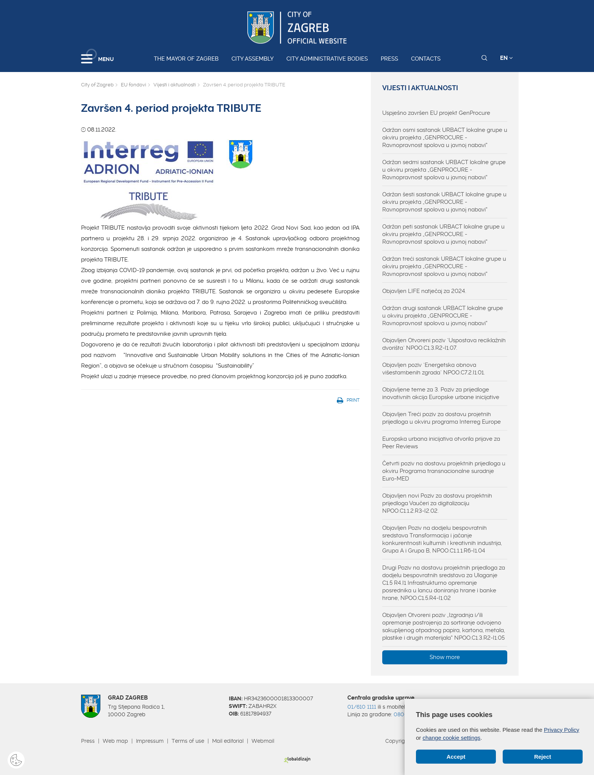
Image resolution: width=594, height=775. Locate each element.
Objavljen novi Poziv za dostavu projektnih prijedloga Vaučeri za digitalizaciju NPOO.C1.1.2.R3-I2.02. (437, 503)
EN (506, 58)
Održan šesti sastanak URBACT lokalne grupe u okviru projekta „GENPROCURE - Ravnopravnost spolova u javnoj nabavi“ (444, 202)
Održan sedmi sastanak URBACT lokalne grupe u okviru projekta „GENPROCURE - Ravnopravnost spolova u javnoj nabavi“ (444, 170)
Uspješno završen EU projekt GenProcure (436, 113)
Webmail (263, 741)
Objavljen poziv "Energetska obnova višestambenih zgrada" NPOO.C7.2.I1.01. (433, 369)
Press (389, 58)
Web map (115, 741)
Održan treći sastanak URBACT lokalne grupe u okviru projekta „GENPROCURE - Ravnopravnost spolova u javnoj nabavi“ (444, 266)
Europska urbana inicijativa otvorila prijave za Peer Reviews (441, 442)
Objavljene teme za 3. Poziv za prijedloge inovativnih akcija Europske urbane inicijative (440, 393)
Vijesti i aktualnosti (174, 85)
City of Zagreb (97, 85)
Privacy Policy (561, 729)
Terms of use (188, 741)
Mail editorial (228, 741)
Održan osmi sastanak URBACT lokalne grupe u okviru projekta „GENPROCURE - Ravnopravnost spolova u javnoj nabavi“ (444, 138)
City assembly (252, 58)
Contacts (426, 58)
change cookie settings (452, 737)
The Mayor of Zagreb (186, 58)
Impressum (150, 741)
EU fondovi (133, 85)
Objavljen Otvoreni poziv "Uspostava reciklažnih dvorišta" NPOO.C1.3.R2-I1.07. (444, 344)
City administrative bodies (327, 58)
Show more (445, 657)
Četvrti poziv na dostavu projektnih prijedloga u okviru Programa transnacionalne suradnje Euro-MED (443, 471)
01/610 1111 (361, 707)
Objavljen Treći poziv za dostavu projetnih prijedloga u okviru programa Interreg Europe (441, 418)
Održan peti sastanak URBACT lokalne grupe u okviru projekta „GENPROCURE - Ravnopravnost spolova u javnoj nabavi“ (443, 234)
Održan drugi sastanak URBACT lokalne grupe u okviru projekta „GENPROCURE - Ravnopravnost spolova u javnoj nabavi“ (442, 316)
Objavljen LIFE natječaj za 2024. (424, 291)
